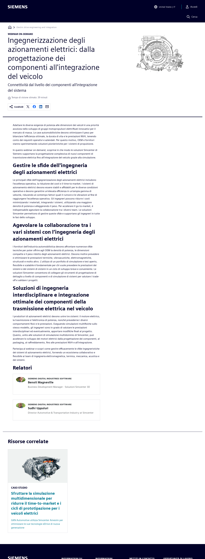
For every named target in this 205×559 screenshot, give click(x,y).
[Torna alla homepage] (10, 27)
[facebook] (34, 107)
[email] (47, 107)
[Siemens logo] (17, 6)
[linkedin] (41, 107)
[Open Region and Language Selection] (164, 7)
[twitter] (28, 107)
